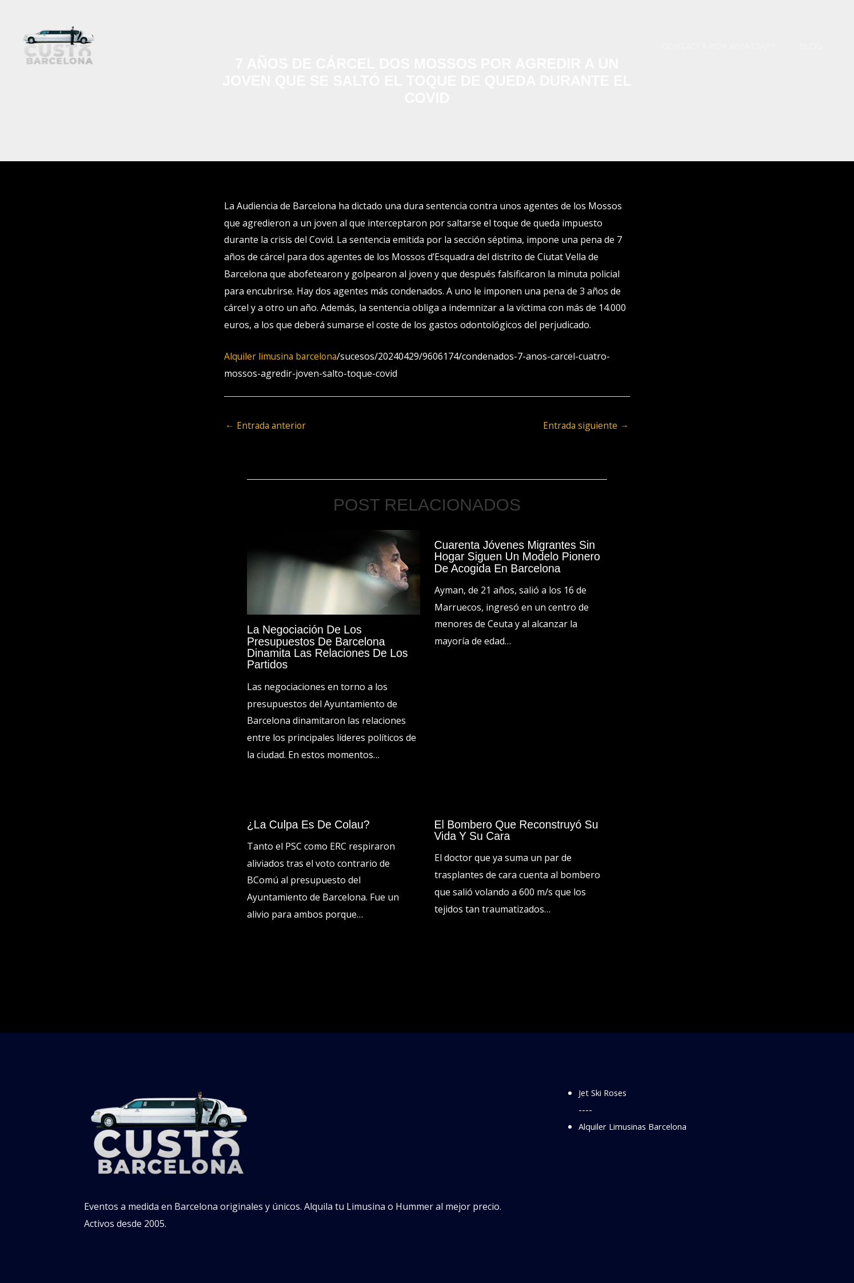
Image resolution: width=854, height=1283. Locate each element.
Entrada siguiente (585, 426)
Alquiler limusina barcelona (282, 356)
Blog (813, 45)
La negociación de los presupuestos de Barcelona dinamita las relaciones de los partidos (330, 647)
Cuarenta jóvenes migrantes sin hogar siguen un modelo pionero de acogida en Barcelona (519, 557)
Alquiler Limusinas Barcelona (640, 1125)
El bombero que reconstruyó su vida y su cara (519, 830)
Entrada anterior (266, 426)
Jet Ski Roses (605, 1092)
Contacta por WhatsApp (727, 45)
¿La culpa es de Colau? (310, 824)
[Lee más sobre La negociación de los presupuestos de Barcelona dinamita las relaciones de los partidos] (333, 571)
